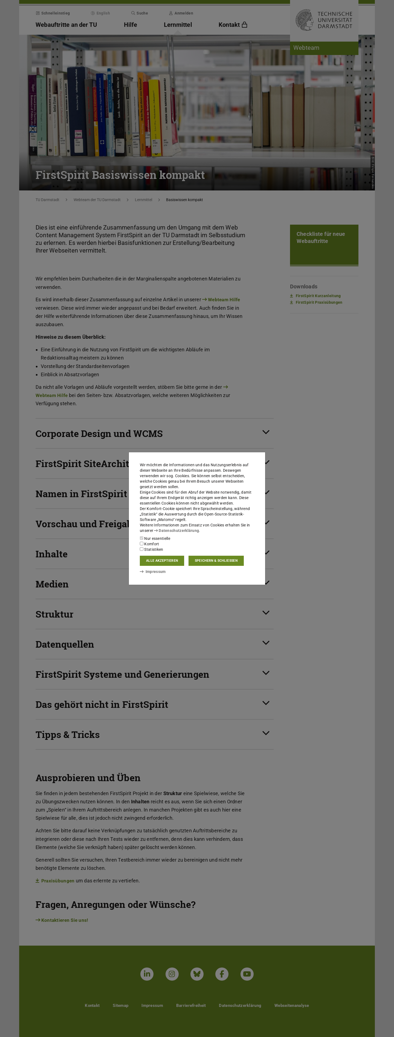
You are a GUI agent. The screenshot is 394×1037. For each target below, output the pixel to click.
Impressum (153, 571)
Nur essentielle (155, 538)
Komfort (149, 544)
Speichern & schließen (216, 561)
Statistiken (151, 549)
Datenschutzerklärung (176, 530)
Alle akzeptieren (162, 561)
